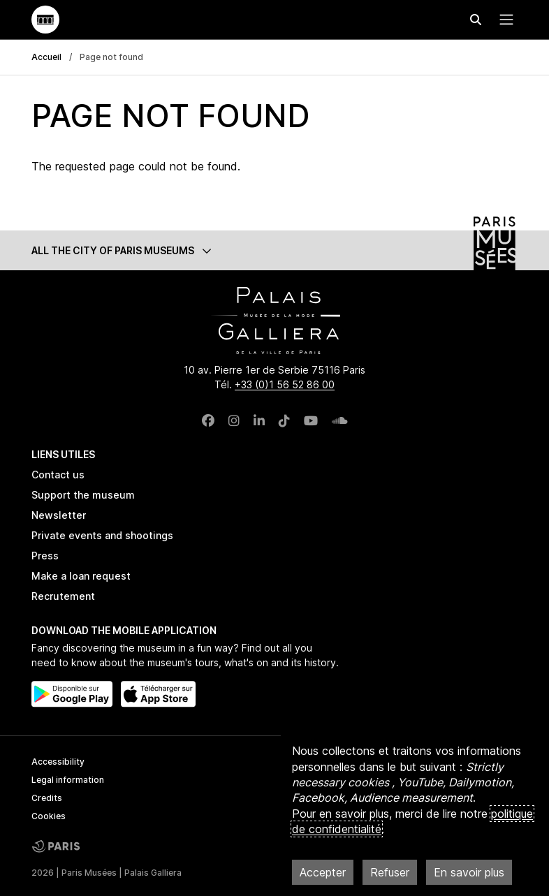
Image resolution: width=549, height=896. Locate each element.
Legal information (67, 779)
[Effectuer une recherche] (476, 20)
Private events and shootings (102, 535)
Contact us (58, 474)
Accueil (46, 57)
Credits (46, 798)
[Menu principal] (504, 20)
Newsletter (58, 515)
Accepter (323, 872)
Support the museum (83, 495)
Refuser (389, 872)
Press (45, 555)
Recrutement (63, 596)
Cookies (48, 816)
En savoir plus (469, 872)
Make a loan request (81, 576)
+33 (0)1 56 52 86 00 (285, 384)
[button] (274, 250)
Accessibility (58, 761)
